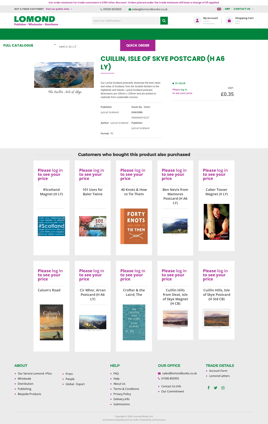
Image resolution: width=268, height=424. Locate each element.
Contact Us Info (171, 386)
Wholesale (24, 378)
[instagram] (223, 388)
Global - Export (75, 384)
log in (184, 89)
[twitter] (215, 388)
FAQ (116, 373)
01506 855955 (112, 9)
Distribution (25, 384)
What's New (90, 34)
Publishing (24, 389)
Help (116, 378)
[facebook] (208, 388)
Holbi (135, 419)
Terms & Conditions (126, 389)
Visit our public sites (57, 9)
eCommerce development (116, 419)
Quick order (149, 34)
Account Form (218, 371)
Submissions (121, 404)
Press (69, 374)
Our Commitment (172, 391)
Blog (177, 34)
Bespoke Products (29, 394)
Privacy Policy (122, 394)
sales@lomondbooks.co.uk (150, 9)
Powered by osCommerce (152, 419)
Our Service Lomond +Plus (35, 373)
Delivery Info (121, 399)
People (70, 379)
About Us (203, 34)
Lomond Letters (219, 376)
